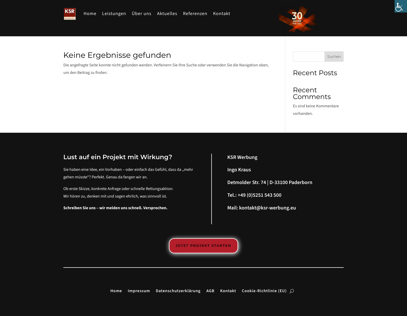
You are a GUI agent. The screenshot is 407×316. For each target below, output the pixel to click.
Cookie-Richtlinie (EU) (264, 290)
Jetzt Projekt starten (203, 246)
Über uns (142, 14)
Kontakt (221, 14)
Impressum (139, 290)
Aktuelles (167, 14)
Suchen (334, 56)
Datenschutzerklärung (178, 290)
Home (90, 14)
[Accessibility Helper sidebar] (401, 6)
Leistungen (114, 14)
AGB (210, 290)
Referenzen (195, 14)
